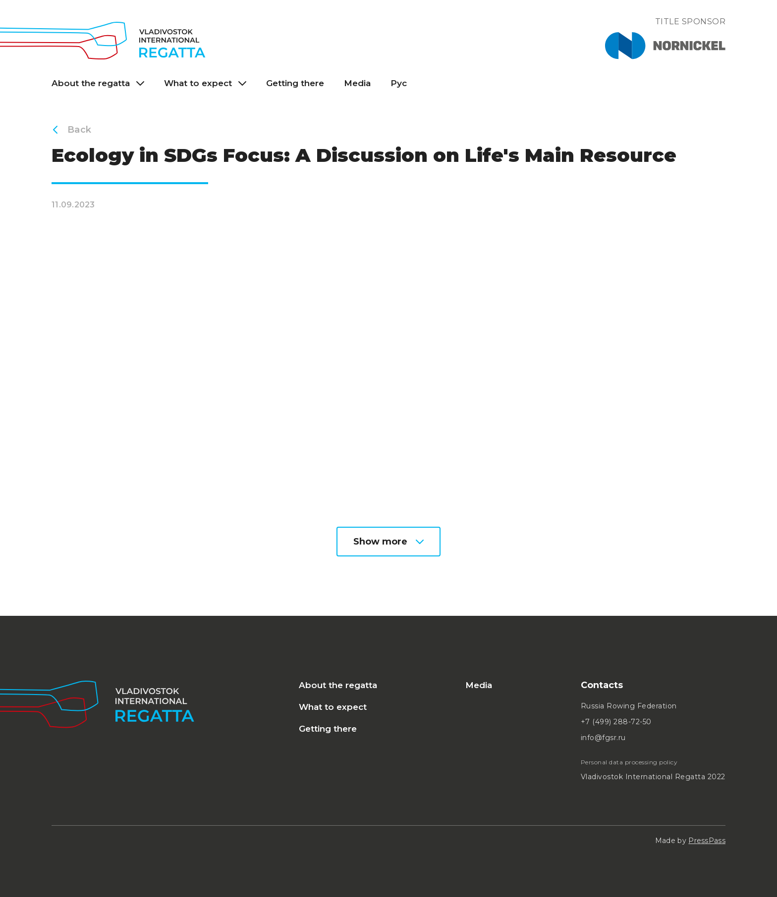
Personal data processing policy (629, 762)
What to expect (333, 707)
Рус (398, 83)
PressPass (706, 840)
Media (357, 83)
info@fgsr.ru (603, 737)
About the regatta (338, 685)
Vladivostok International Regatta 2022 (653, 776)
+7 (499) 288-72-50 (616, 721)
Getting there (295, 83)
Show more (388, 541)
